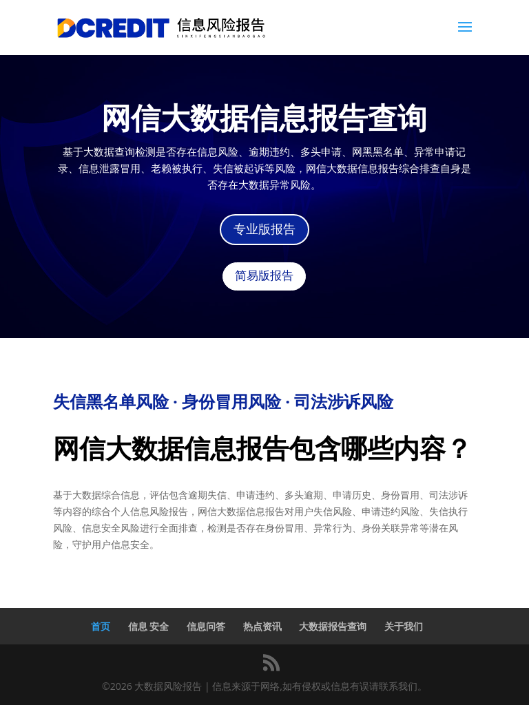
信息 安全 (148, 626)
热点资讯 (262, 626)
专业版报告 (264, 229)
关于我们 (403, 626)
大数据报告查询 (332, 626)
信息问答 (206, 626)
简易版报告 (264, 275)
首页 (100, 626)
